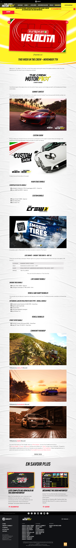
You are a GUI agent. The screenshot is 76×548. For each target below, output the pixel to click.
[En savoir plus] (56, 9)
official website (35, 444)
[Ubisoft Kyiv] (28, 531)
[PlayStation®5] (42, 529)
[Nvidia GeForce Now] (55, 525)
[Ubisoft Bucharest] (28, 529)
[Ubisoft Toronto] (28, 539)
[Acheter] (45, 507)
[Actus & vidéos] (33, 5)
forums (13, 446)
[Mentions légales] (9, 538)
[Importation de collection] (43, 5)
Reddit (16, 446)
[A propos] (9, 527)
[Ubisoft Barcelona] (28, 527)
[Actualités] (9, 529)
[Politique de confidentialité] (9, 536)
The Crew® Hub (47, 448)
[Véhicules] (51, 5)
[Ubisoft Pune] (28, 535)
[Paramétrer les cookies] (6, 539)
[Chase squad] (20, 5)
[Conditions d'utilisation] (9, 537)
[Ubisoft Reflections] (28, 536)
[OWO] (55, 527)
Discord (27, 446)
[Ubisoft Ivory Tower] (28, 525)
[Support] (9, 531)
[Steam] (42, 528)
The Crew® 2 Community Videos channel (41, 450)
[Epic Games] (42, 527)
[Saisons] (27, 5)
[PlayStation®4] (42, 531)
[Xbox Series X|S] (42, 532)
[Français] (65, 519)
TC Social (21, 446)
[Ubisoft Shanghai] (28, 537)
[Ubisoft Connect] (9, 525)
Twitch (44, 446)
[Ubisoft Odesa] (28, 533)
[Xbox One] (42, 533)
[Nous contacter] (9, 535)
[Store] (9, 523)
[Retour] (8, 11)
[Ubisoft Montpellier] (28, 532)
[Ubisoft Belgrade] (28, 528)
